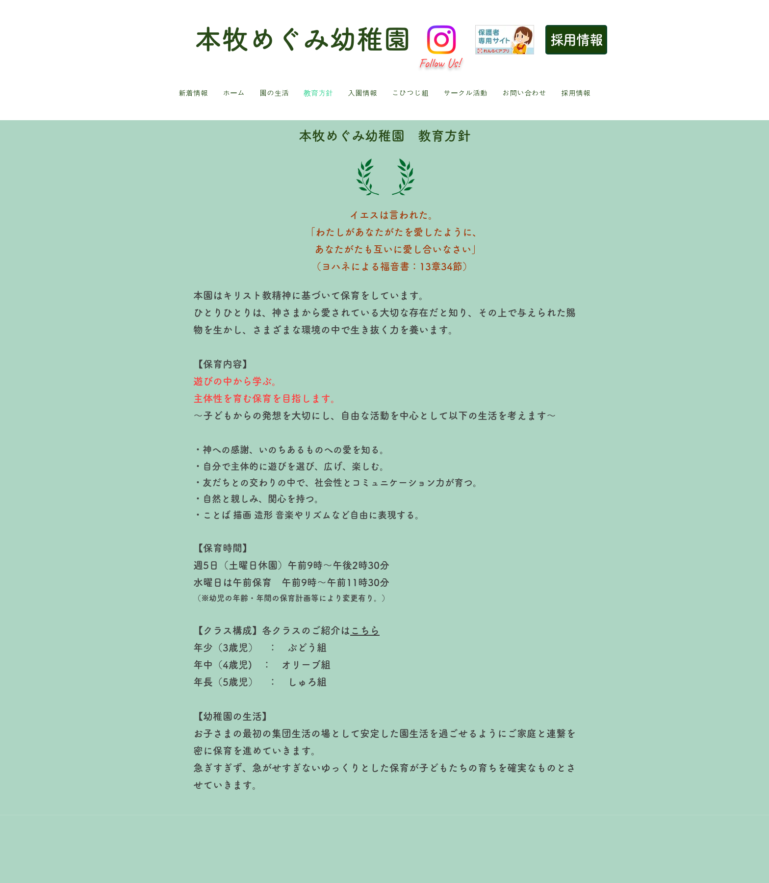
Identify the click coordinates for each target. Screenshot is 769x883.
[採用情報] (576, 39)
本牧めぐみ (262, 39)
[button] (274, 93)
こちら (365, 630)
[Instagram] (441, 40)
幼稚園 (370, 39)
